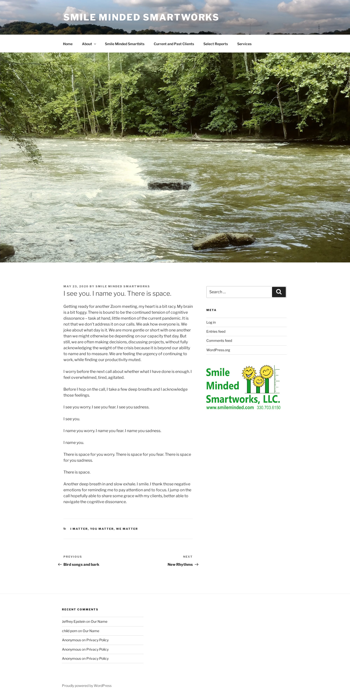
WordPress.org (218, 350)
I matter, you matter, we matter (104, 529)
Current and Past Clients (174, 44)
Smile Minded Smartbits (124, 44)
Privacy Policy (97, 640)
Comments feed (219, 340)
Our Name (99, 621)
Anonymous (71, 640)
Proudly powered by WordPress (87, 685)
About (89, 44)
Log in (211, 322)
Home (68, 44)
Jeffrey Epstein (73, 621)
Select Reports (215, 44)
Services (244, 44)
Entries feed (215, 331)
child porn (69, 631)
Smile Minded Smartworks (141, 17)
